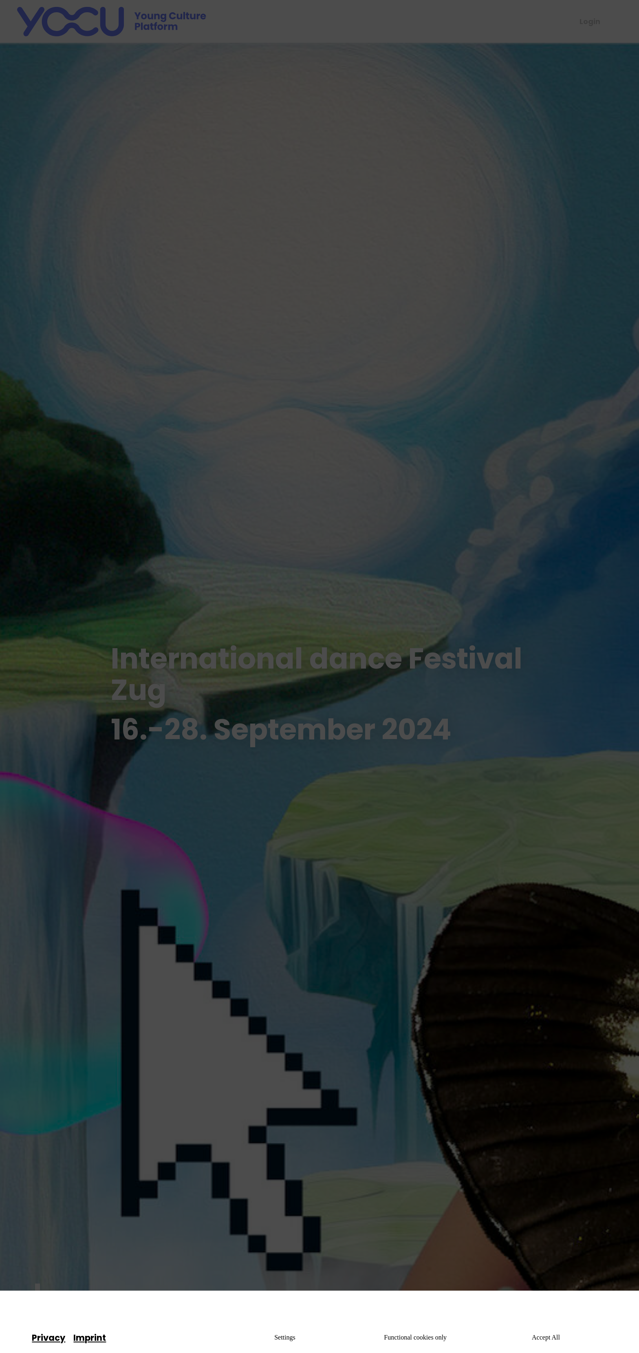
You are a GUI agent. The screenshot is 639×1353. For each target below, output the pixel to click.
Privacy (48, 1338)
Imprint (89, 1338)
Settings (284, 1337)
